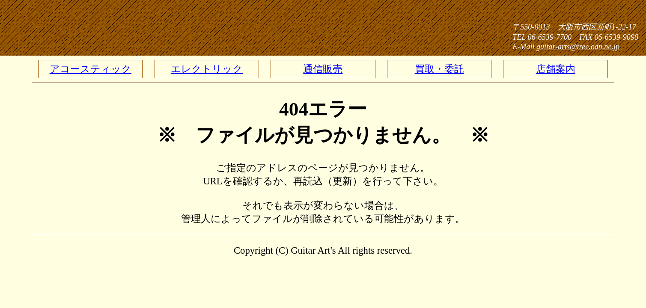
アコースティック (90, 69)
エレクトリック (207, 69)
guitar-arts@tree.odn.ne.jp (577, 46)
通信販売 (322, 69)
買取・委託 (439, 69)
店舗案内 (555, 69)
